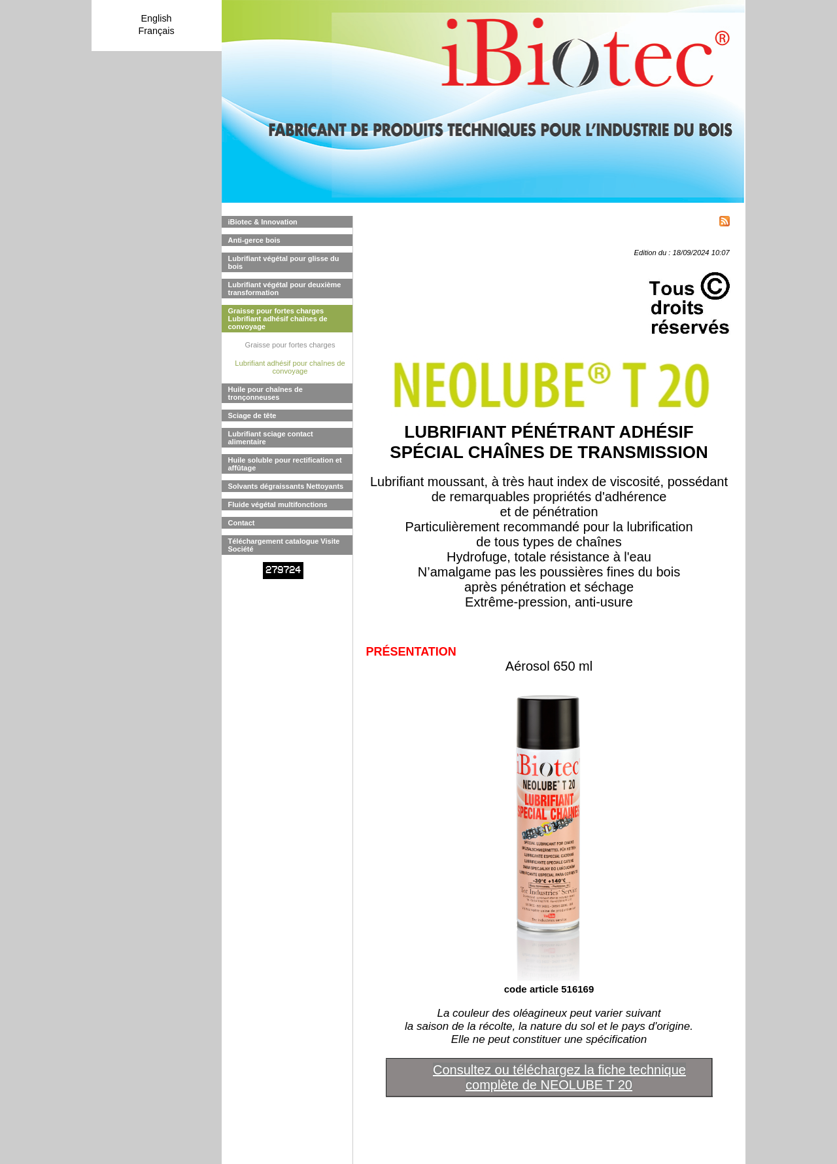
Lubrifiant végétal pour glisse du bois (283, 262)
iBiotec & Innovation (263, 222)
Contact (241, 523)
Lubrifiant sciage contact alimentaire (270, 438)
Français (156, 31)
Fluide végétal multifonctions (278, 504)
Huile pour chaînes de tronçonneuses (265, 393)
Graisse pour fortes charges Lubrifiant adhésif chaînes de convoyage (278, 318)
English (156, 18)
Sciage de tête (252, 415)
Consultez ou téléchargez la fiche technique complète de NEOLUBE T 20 (559, 1077)
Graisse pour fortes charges (290, 345)
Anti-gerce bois (254, 240)
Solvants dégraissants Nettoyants (286, 486)
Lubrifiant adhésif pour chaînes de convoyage (290, 367)
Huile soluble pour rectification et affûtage (285, 464)
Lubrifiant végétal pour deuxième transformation (284, 288)
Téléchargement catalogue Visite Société (284, 545)
